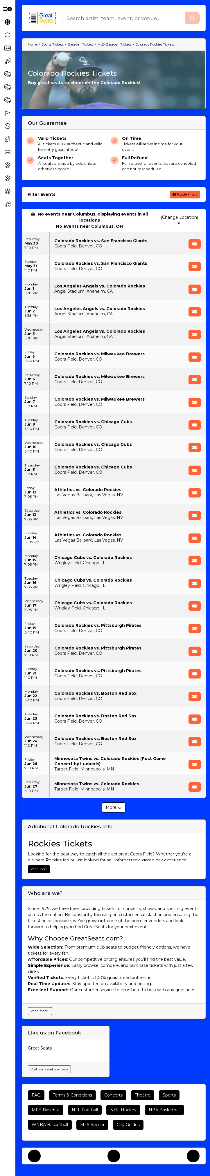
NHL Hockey (123, 1109)
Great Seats (40, 1048)
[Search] (123, 18)
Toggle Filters (185, 194)
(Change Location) (179, 220)
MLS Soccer (92, 1124)
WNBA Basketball (50, 1124)
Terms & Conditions (72, 1095)
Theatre (142, 1095)
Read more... (39, 1011)
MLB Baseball (46, 1109)
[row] (114, 243)
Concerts (113, 1095)
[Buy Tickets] (195, 244)
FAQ (36, 1095)
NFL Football (85, 1109)
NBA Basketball (164, 1109)
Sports (169, 1095)
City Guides (128, 1124)
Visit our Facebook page (49, 1069)
